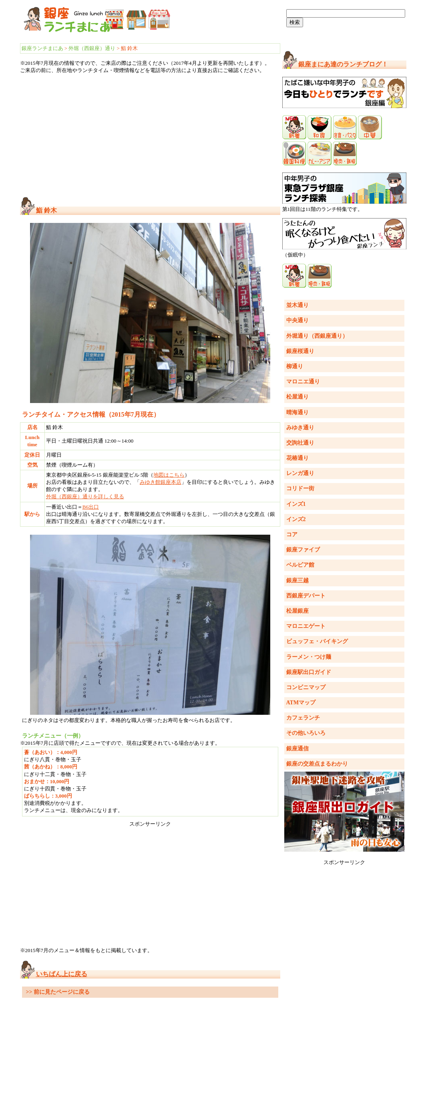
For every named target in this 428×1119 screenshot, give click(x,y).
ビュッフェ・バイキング (317, 641)
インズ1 (296, 504)
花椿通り (297, 458)
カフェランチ (303, 718)
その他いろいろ (306, 733)
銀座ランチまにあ (42, 48)
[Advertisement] (150, 136)
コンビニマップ (306, 687)
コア (291, 534)
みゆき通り (300, 428)
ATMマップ (301, 703)
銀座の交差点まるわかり (317, 764)
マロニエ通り (303, 382)
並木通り (297, 305)
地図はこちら (169, 475)
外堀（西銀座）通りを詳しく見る (85, 496)
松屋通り (297, 397)
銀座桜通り (300, 351)
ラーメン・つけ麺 (308, 657)
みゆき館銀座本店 (160, 482)
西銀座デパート (306, 596)
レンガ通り (300, 473)
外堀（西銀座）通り (91, 48)
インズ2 (296, 519)
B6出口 (90, 507)
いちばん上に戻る (61, 974)
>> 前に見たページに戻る (58, 992)
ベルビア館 (300, 565)
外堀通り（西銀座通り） (317, 336)
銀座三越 (297, 581)
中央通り (297, 320)
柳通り (294, 366)
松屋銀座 (297, 611)
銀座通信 (297, 749)
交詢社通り (300, 443)
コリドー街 (300, 488)
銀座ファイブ (303, 550)
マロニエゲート (306, 626)
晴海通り (297, 412)
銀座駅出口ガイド (308, 672)
